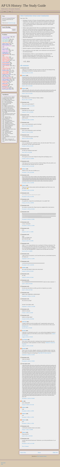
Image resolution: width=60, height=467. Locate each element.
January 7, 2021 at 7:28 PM (27, 429)
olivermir (24, 330)
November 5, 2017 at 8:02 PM (28, 265)
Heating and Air (25, 326)
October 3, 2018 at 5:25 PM (27, 312)
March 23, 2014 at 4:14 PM (27, 126)
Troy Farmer (24, 339)
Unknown (24, 75)
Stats (2, 464)
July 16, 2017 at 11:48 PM (27, 251)
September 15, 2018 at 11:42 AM (28, 306)
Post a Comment (25, 446)
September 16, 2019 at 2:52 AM (28, 354)
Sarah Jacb (24, 321)
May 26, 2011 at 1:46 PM (27, 99)
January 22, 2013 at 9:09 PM (27, 112)
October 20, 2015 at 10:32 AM (28, 166)
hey (22, 401)
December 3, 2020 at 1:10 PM (28, 410)
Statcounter (3, 462)
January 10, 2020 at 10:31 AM (28, 404)
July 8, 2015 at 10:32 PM (27, 152)
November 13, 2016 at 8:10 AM (28, 209)
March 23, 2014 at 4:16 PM (27, 138)
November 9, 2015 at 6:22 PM (28, 190)
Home (5, 11)
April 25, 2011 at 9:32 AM (27, 85)
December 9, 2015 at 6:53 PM (28, 196)
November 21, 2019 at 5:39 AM (28, 361)
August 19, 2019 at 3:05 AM (27, 345)
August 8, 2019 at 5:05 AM (27, 336)
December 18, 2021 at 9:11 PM (28, 443)
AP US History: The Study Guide (23, 5)
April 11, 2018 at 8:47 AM (27, 289)
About (10, 11)
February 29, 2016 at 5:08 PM (28, 202)
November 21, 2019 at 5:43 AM (28, 398)
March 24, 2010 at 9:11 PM (27, 72)
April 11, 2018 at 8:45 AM (27, 283)
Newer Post (23, 452)
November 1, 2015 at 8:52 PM (28, 172)
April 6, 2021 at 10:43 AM (27, 435)
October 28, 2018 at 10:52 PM (28, 319)
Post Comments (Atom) (41, 456)
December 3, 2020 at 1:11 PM (28, 417)
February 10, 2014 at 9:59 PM (28, 119)
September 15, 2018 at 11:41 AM (28, 296)
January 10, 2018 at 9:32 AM (27, 271)
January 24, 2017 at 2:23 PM (27, 240)
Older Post (55, 452)
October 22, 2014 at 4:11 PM (27, 146)
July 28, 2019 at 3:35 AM (27, 327)
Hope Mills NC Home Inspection (44, 352)
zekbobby (24, 267)
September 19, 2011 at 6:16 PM (28, 105)
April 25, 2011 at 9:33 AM (27, 93)
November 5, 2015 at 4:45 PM (28, 182)
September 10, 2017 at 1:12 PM (28, 258)
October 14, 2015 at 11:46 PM (28, 158)
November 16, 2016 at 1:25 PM (28, 219)
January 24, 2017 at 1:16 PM (27, 231)
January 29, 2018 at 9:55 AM (27, 277)
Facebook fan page (11, 22)
